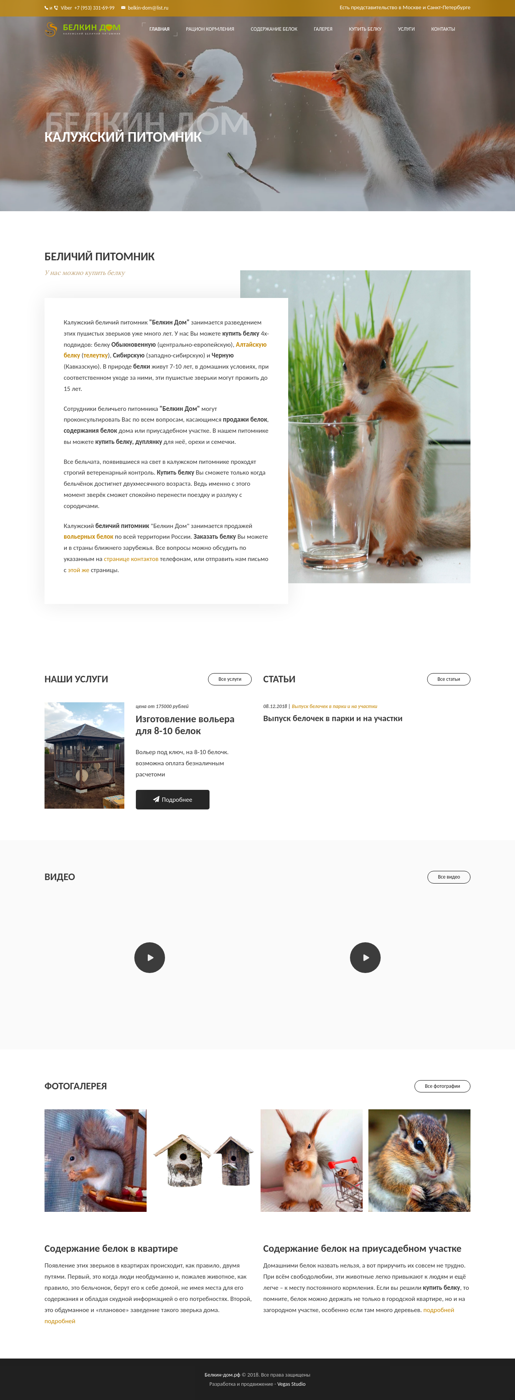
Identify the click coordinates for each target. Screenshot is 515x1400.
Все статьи (448, 679)
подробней (60, 1321)
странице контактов (131, 559)
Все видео (449, 877)
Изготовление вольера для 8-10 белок (185, 725)
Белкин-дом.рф (222, 1374)
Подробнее (172, 799)
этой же (78, 570)
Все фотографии (442, 1086)
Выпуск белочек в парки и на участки (334, 706)
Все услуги (229, 679)
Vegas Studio (291, 1383)
